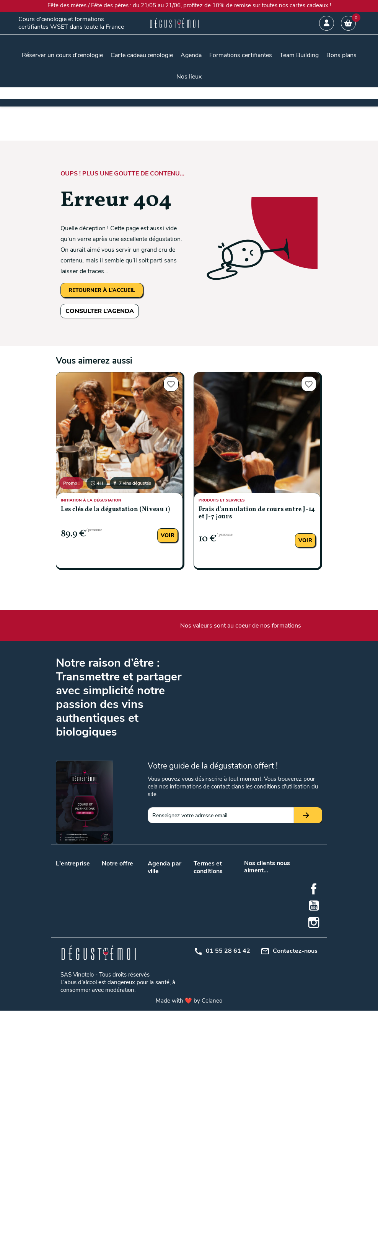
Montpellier (161, 999)
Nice (153, 1028)
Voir (167, 535)
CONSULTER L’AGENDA (99, 311)
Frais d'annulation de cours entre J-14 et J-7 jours (257, 513)
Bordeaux (159, 913)
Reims (155, 1009)
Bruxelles (176, 953)
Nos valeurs (70, 871)
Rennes (175, 1009)
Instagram (313, 1164)
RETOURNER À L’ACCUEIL (101, 290)
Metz (172, 981)
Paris (172, 933)
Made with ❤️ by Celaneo (189, 1242)
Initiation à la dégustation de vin (119, 995)
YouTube (313, 1147)
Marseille (176, 923)
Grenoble (176, 971)
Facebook (313, 1130)
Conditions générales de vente (208, 887)
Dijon (154, 971)
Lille (170, 913)
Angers (174, 879)
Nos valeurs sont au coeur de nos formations (240, 625)
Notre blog (68, 881)
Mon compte (209, 951)
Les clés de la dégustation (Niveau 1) (115, 509)
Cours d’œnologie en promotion (118, 915)
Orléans (175, 999)
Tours (172, 943)
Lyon (153, 923)
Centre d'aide (209, 961)
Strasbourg (179, 1019)
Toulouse (158, 943)
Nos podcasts (72, 891)
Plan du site (208, 941)
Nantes (156, 933)
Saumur (157, 1019)
